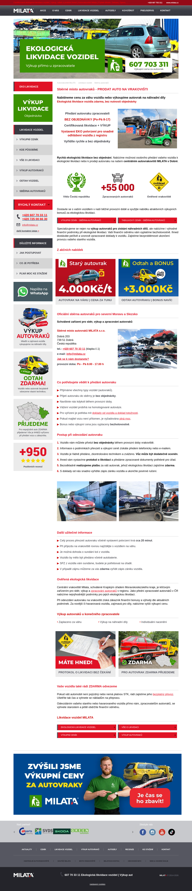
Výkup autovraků (132, 735)
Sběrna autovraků (32, 191)
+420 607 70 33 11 (74, 348)
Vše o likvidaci (130, 727)
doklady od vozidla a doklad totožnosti (115, 412)
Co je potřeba (29, 263)
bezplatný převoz (163, 694)
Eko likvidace (29, 86)
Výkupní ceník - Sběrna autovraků (81, 220)
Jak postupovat (30, 253)
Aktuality (27, 849)
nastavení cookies (97, 884)
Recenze (129, 849)
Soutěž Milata (63, 861)
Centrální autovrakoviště (36, 861)
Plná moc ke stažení (33, 273)
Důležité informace (33, 243)
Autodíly (112, 849)
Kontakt (166, 849)
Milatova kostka (111, 861)
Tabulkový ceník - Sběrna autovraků (143, 220)
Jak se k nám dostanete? (73, 359)
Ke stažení (147, 849)
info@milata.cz (76, 353)
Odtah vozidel (29, 181)
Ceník (43, 849)
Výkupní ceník (69, 735)
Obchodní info (134, 861)
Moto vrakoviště (87, 861)
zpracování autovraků (104, 590)
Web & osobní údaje (159, 861)
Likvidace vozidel (32, 130)
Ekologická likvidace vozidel (78, 727)
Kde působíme (29, 149)
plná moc (124, 418)
